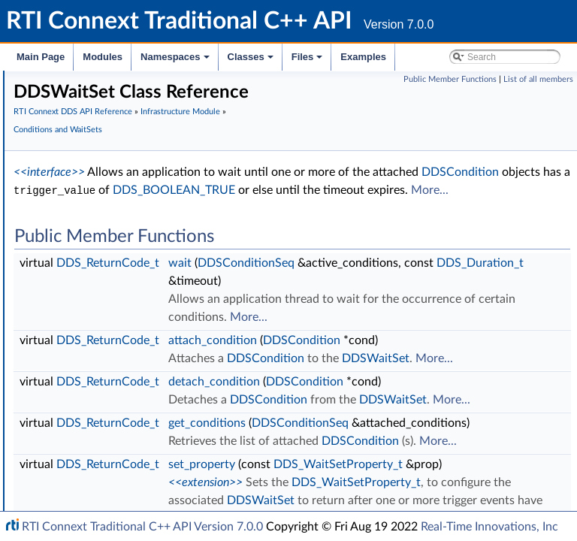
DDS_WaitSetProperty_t (130, 215)
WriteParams (91, 381)
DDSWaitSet (103, 315)
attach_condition (438, 451)
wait (405, 337)
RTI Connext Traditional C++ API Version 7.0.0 (142, 527)
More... (257, 265)
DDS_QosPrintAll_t (105, 496)
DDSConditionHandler (126, 248)
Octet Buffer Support (111, 447)
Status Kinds (90, 133)
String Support (95, 480)
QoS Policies (90, 149)
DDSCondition (108, 265)
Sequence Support (104, 463)
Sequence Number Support (125, 83)
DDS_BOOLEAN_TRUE (300, 247)
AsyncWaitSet (105, 199)
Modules (102, 56)
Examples (363, 56)
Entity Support (96, 166)
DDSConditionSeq (116, 232)
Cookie (77, 348)
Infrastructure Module (279, 151)
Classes (252, 61)
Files (308, 61)
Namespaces (176, 61)
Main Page (41, 56)
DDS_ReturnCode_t (333, 337)
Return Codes (93, 116)
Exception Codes (101, 100)
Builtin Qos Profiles (106, 414)
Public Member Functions (450, 79)
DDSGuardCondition (122, 282)
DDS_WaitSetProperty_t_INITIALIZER (160, 331)
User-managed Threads (115, 430)
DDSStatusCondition (122, 298)
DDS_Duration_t (437, 373)
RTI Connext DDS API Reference (298, 132)
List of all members (538, 79)
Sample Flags (92, 364)
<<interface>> (274, 211)
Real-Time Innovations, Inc (489, 527)
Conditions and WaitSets (119, 182)
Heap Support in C (105, 397)
